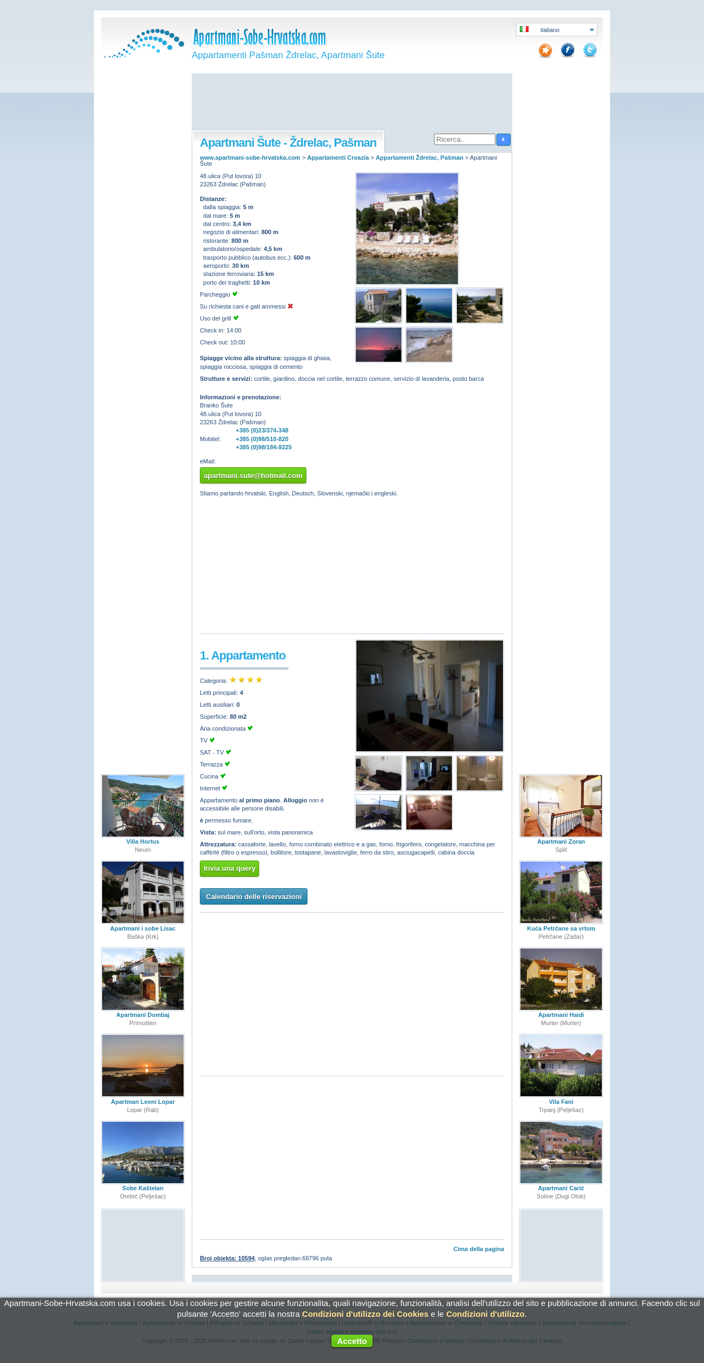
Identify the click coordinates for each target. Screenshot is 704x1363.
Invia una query (229, 868)
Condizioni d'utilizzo (485, 1313)
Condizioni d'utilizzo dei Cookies (365, 1313)
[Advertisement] (352, 103)
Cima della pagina (478, 1249)
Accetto (352, 1341)
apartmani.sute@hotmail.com (253, 476)
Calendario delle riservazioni (253, 897)
